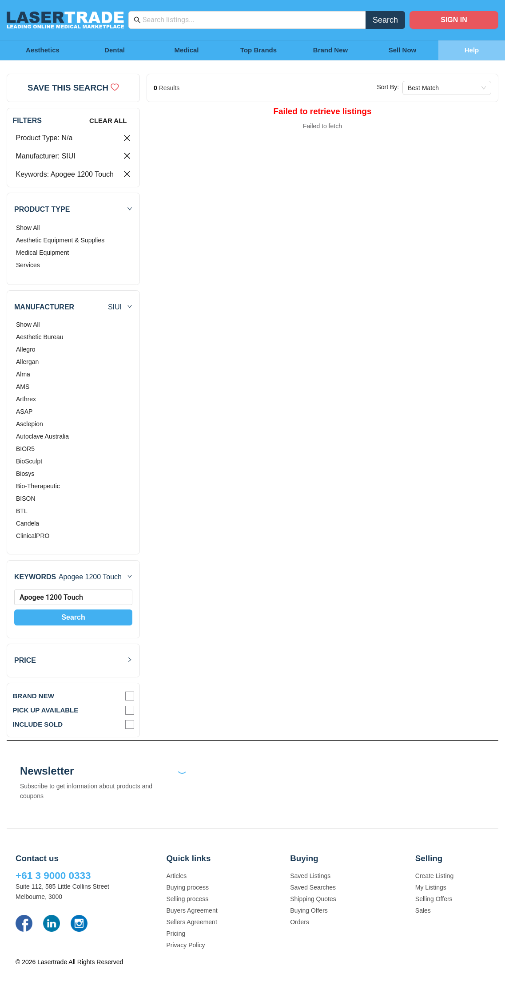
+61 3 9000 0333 (53, 875)
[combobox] (252, 20)
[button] (73, 209)
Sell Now (403, 50)
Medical (186, 50)
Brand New (330, 50)
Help (472, 50)
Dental (114, 50)
